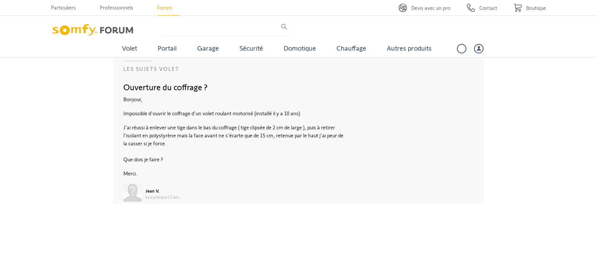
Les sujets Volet (151, 68)
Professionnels (116, 7)
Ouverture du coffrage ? (165, 87)
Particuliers (63, 7)
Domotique (300, 48)
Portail (167, 48)
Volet (129, 48)
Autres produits (409, 48)
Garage (208, 48)
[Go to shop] (530, 8)
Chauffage (351, 48)
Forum (164, 7)
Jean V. (152, 190)
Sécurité (251, 48)
